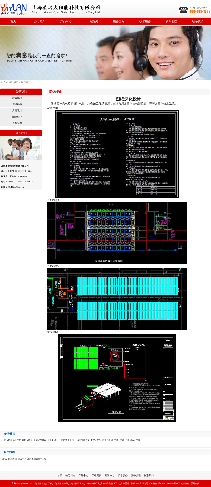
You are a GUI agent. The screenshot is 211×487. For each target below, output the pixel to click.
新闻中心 (109, 475)
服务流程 (118, 21)
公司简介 (39, 21)
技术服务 (145, 21)
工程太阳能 (96, 440)
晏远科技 (195, 483)
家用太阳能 (28, 440)
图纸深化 (17, 117)
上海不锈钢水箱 (67, 440)
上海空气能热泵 (83, 440)
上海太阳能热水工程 (12, 440)
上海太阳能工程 (10, 458)
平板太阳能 (119, 440)
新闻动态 (171, 21)
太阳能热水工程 (133, 440)
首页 (13, 21)
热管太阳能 (108, 440)
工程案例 (92, 21)
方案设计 (17, 110)
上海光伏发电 (40, 440)
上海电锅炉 (53, 440)
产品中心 (66, 21)
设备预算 (17, 123)
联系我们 (197, 21)
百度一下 (22, 458)
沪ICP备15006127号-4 (168, 483)
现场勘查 (17, 104)
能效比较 (17, 98)
